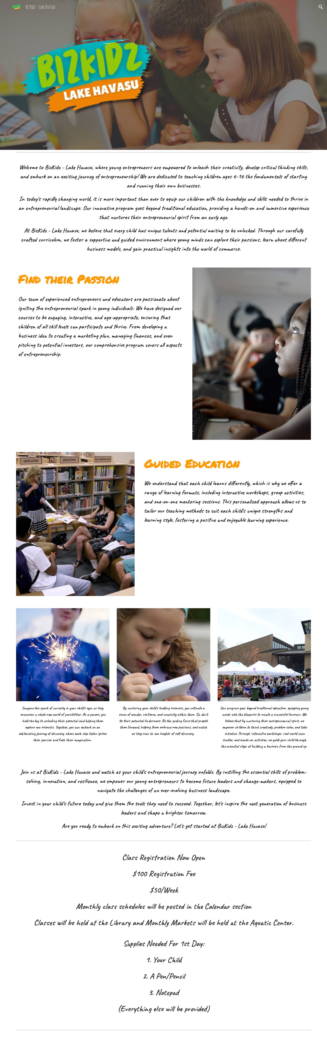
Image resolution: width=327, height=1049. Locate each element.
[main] (163, 208)
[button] (321, 7)
